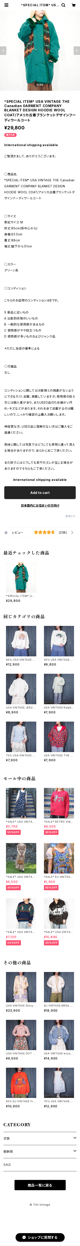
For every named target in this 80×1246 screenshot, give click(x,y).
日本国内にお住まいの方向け (40, 505)
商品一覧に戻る (40, 1185)
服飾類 (8, 1151)
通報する (70, 516)
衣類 (6, 1138)
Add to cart (40, 493)
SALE (7, 1164)
